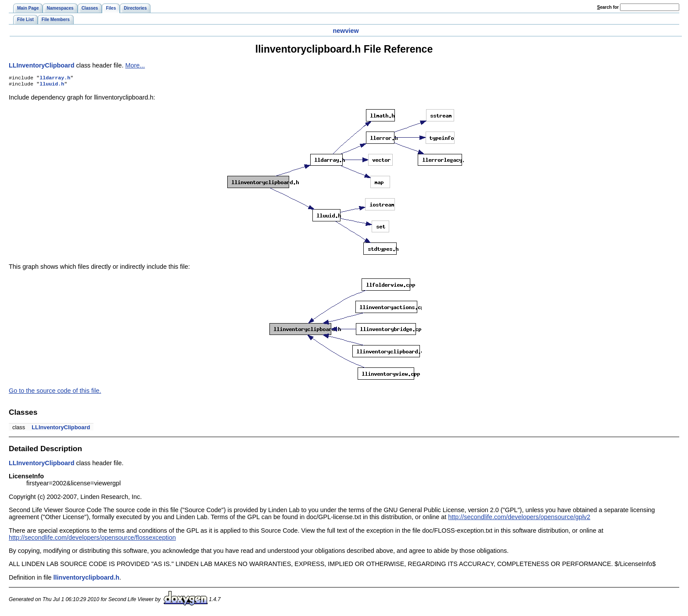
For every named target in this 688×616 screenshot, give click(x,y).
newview (345, 30)
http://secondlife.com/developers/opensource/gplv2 (519, 518)
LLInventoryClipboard (42, 65)
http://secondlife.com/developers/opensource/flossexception (92, 539)
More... (135, 65)
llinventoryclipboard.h (86, 579)
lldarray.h (54, 78)
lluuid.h (51, 85)
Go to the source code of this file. (55, 392)
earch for (608, 7)
